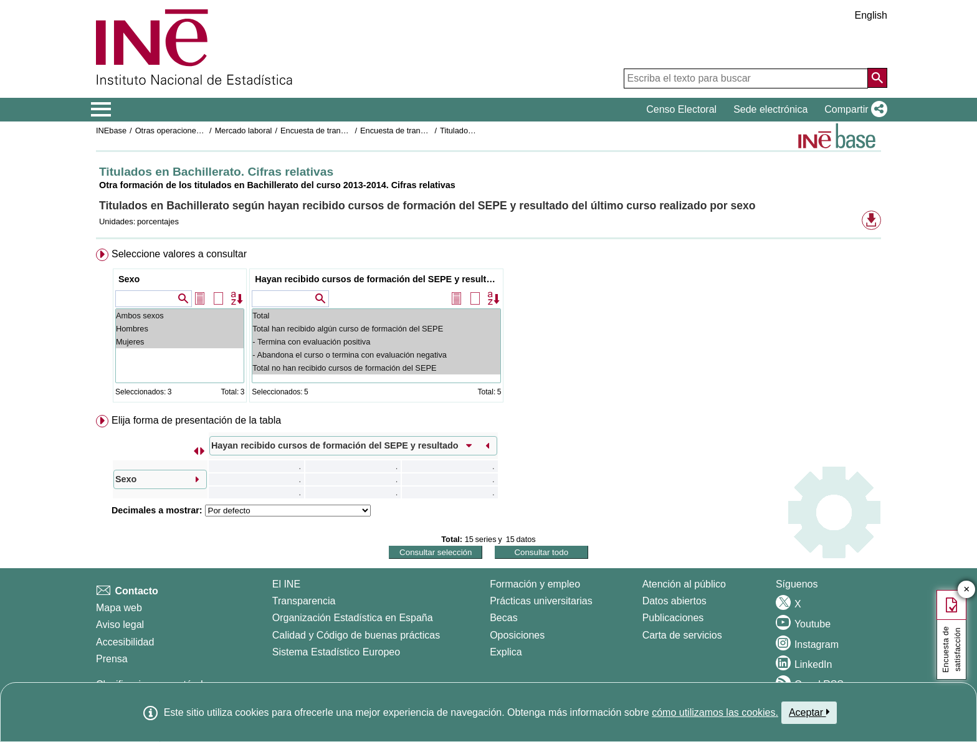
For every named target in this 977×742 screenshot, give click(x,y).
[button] (853, 109)
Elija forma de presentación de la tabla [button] (196, 420)
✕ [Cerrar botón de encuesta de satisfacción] (966, 589)
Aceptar (809, 712)
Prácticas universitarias (541, 601)
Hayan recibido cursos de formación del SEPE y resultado (378, 279)
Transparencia (304, 601)
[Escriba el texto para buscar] (746, 78)
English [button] (871, 15)
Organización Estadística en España (352, 617)
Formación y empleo (535, 584)
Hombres (180, 328)
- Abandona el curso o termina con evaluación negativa (376, 354)
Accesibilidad (125, 642)
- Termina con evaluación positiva (376, 341)
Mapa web (119, 607)
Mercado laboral (243, 130)
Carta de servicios (682, 635)
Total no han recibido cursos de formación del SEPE (376, 367)
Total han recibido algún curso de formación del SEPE (376, 328)
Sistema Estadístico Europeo (336, 652)
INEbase (111, 130)
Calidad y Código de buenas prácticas (356, 635)
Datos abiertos (674, 601)
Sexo (129, 279)
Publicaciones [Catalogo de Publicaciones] (673, 617)
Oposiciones (517, 635)
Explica (506, 652)
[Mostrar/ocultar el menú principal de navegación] (101, 109)
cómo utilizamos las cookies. (715, 712)
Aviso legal (120, 624)
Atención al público (684, 584)
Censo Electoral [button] (681, 109)
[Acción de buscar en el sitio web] (877, 78)
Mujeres (180, 341)
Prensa (112, 659)
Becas (503, 617)
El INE (286, 584)
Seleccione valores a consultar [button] (179, 254)
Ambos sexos (180, 315)
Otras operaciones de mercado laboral (203, 130)
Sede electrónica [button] (770, 109)
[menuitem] (488, 328)
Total (376, 315)
